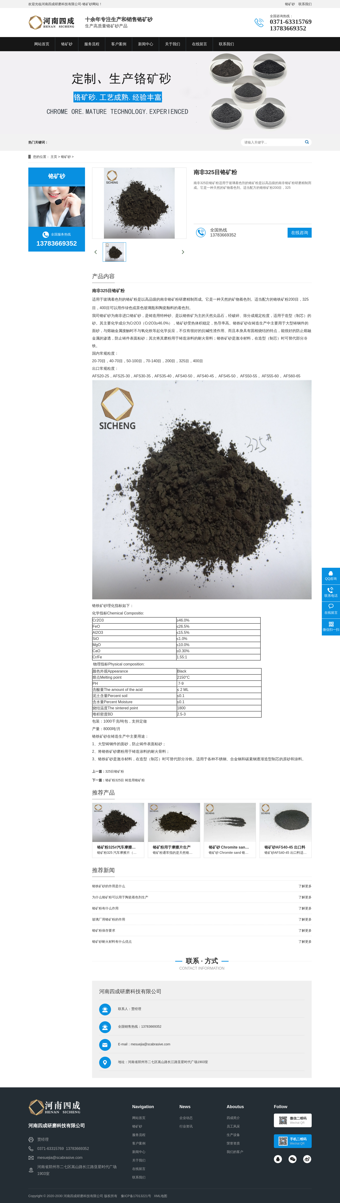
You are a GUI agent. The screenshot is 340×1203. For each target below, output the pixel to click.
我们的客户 (235, 1152)
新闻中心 (138, 1152)
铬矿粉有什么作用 (105, 908)
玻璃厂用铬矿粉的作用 (108, 919)
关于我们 (138, 1160)
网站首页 (138, 1118)
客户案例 (138, 1143)
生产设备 (233, 1135)
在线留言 (138, 1169)
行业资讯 (186, 1126)
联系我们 (305, 4)
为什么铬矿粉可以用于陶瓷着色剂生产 (120, 897)
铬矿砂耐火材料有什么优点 (112, 941)
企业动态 (186, 1118)
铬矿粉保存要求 (103, 930)
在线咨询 (299, 232)
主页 (54, 157)
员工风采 (233, 1126)
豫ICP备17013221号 (136, 1196)
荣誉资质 (233, 1143)
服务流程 (138, 1135)
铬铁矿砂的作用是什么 (108, 886)
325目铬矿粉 (114, 771)
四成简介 (233, 1118)
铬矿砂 (290, 4)
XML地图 (160, 1196)
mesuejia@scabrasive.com (150, 1044)
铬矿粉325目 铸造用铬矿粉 (125, 780)
